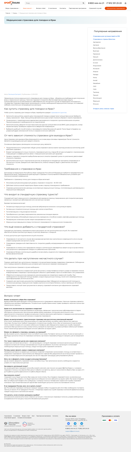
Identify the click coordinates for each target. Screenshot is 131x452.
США (94, 89)
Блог (33, 416)
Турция (95, 95)
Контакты (63, 8)
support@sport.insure (73, 431)
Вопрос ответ (26, 416)
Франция (96, 101)
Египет (95, 63)
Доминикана (97, 60)
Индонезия (97, 66)
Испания (96, 68)
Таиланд (96, 92)
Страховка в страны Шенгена (104, 39)
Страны (15, 13)
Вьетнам (96, 51)
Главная (8, 13)
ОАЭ (94, 86)
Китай (95, 80)
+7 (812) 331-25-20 (83, 428)
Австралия (97, 42)
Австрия (96, 45)
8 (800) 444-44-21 (71, 428)
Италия (95, 71)
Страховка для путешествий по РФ (106, 36)
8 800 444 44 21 (96, 3)
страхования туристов (58, 112)
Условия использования (24, 417)
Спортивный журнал (10, 417)
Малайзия (96, 83)
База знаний (28, 8)
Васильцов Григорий (14, 94)
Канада (95, 74)
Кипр (95, 77)
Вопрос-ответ (41, 8)
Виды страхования (13, 8)
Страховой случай (95, 8)
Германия (96, 54)
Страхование (8, 416)
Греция (95, 57)
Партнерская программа (77, 8)
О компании (52, 8)
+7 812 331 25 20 (114, 3)
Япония (96, 104)
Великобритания (99, 48)
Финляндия (97, 98)
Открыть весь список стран (103, 108)
